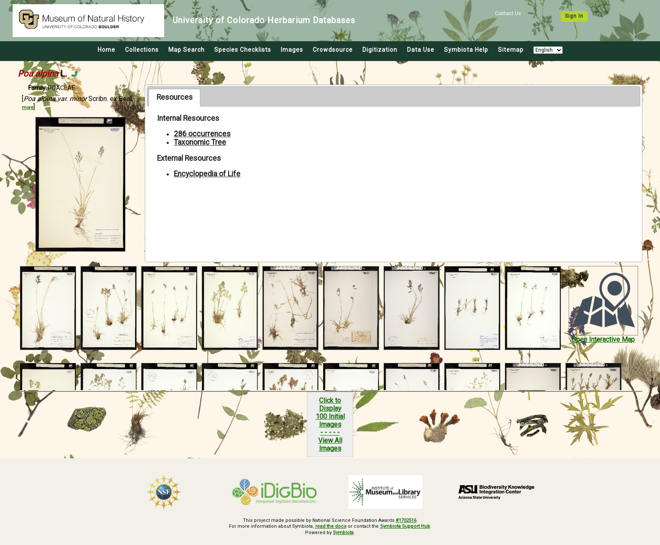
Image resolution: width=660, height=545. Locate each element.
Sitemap (511, 49)
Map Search (186, 49)
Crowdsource (333, 49)
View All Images (330, 444)
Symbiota (343, 532)
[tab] (174, 97)
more (27, 107)
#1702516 (406, 520)
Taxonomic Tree (200, 142)
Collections (142, 49)
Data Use (420, 49)
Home (106, 49)
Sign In (574, 16)
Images (292, 49)
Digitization (379, 49)
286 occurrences (202, 134)
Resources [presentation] (175, 97)
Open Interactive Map (603, 339)
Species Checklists (242, 49)
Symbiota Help (466, 49)
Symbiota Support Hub (405, 526)
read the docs (330, 526)
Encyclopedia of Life (207, 174)
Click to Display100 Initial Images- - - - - (330, 416)
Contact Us (508, 13)
